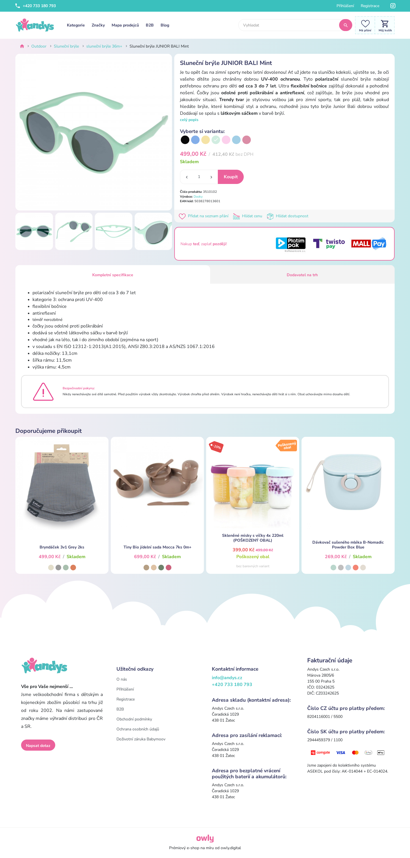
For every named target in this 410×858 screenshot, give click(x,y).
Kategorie (76, 25)
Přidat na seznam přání (204, 216)
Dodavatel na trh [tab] (302, 275)
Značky (98, 25)
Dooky (198, 196)
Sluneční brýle (66, 46)
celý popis (189, 119)
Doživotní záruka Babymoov (140, 739)
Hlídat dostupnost (288, 216)
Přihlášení (345, 6)
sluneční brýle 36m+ (104, 46)
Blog (165, 25)
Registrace (370, 6)
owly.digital (231, 848)
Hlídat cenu (248, 216)
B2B (150, 25)
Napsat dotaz (38, 745)
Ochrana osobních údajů (137, 729)
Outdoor (38, 46)
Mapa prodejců (125, 25)
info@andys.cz (227, 678)
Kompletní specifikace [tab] (112, 275)
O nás (121, 679)
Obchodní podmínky (134, 719)
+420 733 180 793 (35, 6)
